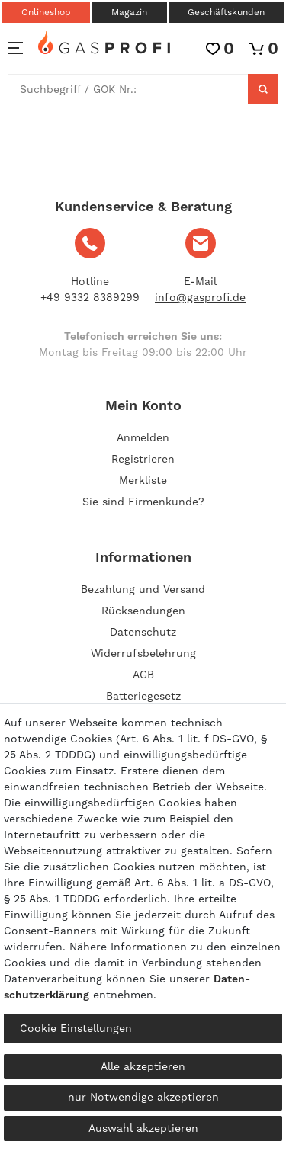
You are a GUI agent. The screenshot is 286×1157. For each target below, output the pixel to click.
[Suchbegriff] (128, 89)
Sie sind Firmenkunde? (143, 501)
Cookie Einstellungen (76, 1028)
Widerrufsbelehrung (143, 653)
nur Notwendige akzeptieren (143, 1097)
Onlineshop (46, 12)
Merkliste (143, 480)
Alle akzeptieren (143, 1066)
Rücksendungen (143, 610)
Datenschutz (143, 632)
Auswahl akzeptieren (143, 1128)
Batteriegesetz (143, 696)
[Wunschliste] (220, 48)
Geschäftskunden (226, 12)
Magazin (129, 12)
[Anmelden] (143, 437)
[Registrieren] (143, 459)
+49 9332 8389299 (90, 297)
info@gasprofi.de (200, 297)
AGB (143, 674)
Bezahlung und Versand (143, 589)
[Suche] (263, 89)
